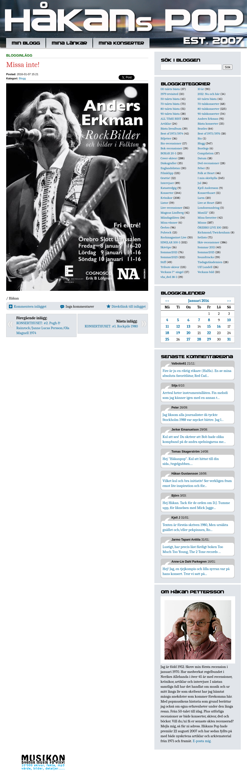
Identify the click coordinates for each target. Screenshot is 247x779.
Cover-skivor (169, 158)
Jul (199, 183)
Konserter (167, 193)
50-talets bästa (170, 99)
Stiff (163, 262)
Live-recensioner (171, 207)
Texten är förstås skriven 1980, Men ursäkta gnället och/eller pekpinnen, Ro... (195, 527)
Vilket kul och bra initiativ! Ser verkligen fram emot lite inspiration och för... (197, 483)
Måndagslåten (170, 217)
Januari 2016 (198, 300)
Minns (202, 222)
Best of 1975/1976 (209, 133)
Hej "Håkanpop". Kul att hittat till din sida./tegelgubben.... (191, 461)
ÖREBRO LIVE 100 (209, 227)
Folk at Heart (206, 173)
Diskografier (169, 163)
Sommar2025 (169, 257)
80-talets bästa (170, 109)
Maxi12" (203, 212)
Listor (164, 203)
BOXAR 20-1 (168, 153)
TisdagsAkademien (210, 262)
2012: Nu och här (209, 94)
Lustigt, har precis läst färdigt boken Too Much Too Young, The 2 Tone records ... (193, 549)
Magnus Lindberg (172, 212)
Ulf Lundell (205, 267)
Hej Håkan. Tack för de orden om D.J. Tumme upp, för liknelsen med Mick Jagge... (196, 505)
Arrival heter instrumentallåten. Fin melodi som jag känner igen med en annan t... (195, 395)
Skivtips (166, 247)
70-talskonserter (208, 104)
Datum (202, 158)
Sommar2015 (206, 252)
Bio (200, 138)
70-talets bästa (170, 104)
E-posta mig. (202, 741)
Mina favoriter (207, 217)
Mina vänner (169, 222)
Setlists (202, 237)
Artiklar (166, 123)
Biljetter (166, 138)
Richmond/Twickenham (214, 232)
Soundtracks (206, 257)
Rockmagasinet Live (173, 237)
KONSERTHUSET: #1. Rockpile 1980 (111, 326)
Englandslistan (170, 168)
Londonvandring (208, 207)
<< (167, 300)
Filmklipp (167, 173)
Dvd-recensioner (208, 163)
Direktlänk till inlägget (126, 306)
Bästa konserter (208, 123)
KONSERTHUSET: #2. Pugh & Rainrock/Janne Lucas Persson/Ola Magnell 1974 (42, 328)
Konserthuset (206, 193)
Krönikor (166, 198)
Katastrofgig (169, 188)
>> (229, 300)
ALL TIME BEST (171, 118)
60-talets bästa (207, 99)
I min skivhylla (207, 178)
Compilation (206, 153)
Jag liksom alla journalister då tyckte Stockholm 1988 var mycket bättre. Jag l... (193, 417)
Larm (201, 198)
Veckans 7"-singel (172, 272)
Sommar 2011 (206, 247)
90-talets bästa (170, 113)
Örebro (165, 227)
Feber (201, 168)
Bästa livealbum (171, 128)
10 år (201, 89)
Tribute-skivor (170, 267)
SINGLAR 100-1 (170, 242)
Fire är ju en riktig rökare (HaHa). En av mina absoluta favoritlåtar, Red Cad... (197, 373)
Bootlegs (203, 148)
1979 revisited (169, 94)
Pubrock (166, 232)
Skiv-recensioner (208, 242)
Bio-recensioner (171, 143)
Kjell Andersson (208, 188)
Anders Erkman (208, 118)
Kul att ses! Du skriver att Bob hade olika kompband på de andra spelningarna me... (194, 439)
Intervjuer (167, 183)
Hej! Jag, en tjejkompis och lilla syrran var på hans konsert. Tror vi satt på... (196, 571)
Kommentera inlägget (27, 306)
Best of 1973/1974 (172, 133)
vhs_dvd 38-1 (169, 277)
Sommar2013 (169, 252)
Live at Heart (206, 203)
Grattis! (165, 178)
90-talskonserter (208, 113)
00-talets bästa (170, 89)
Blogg (22, 78)
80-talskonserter (208, 109)
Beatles (202, 128)
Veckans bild (206, 272)
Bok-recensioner (171, 148)
